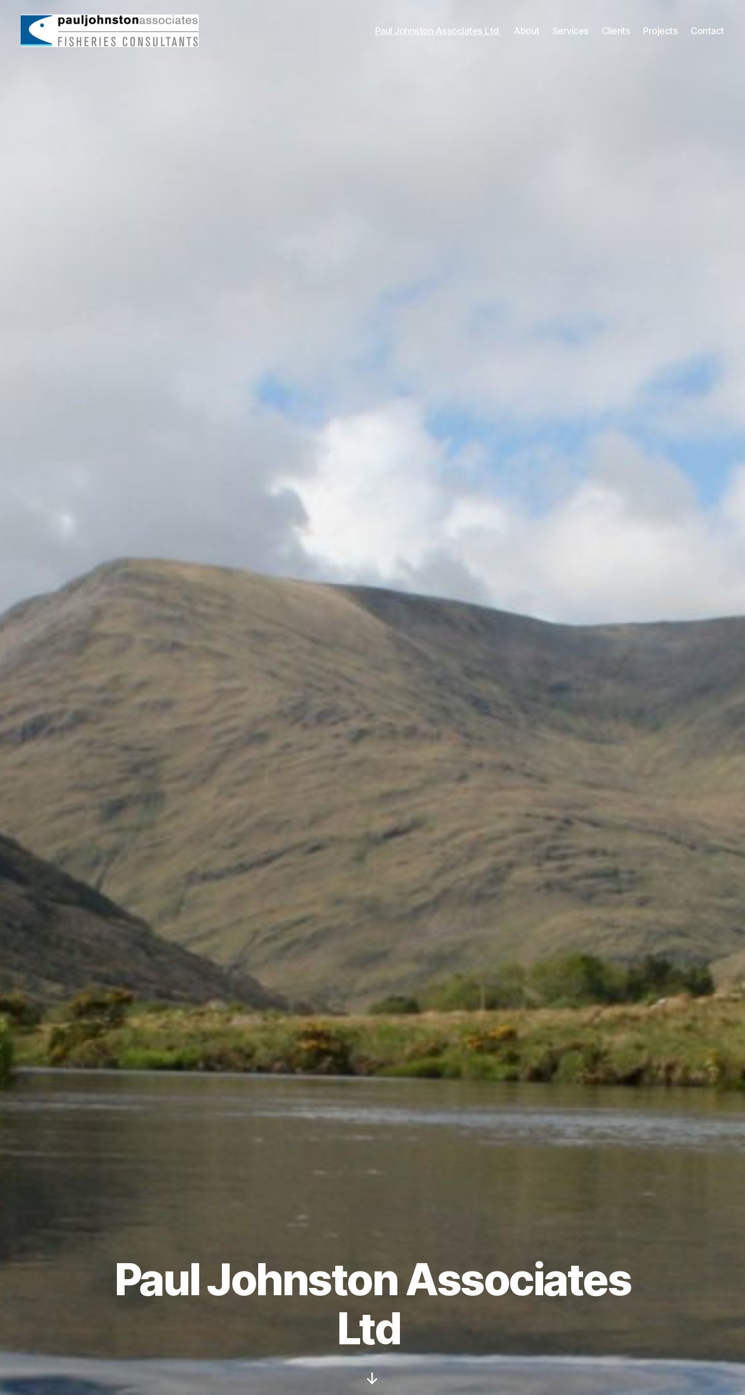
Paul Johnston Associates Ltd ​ (438, 32)
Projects (660, 32)
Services (571, 32)
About (527, 32)
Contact (707, 32)
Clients (616, 32)
